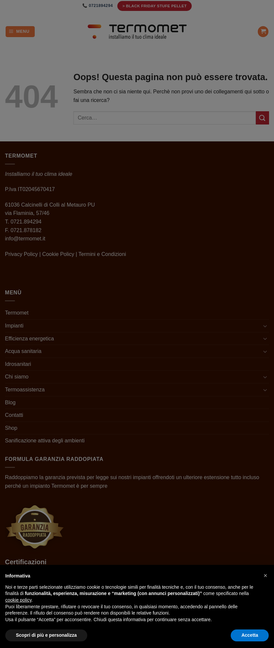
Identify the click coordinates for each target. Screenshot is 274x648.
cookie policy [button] (18, 600)
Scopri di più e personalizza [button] (46, 635)
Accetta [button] (249, 635)
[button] (265, 575)
